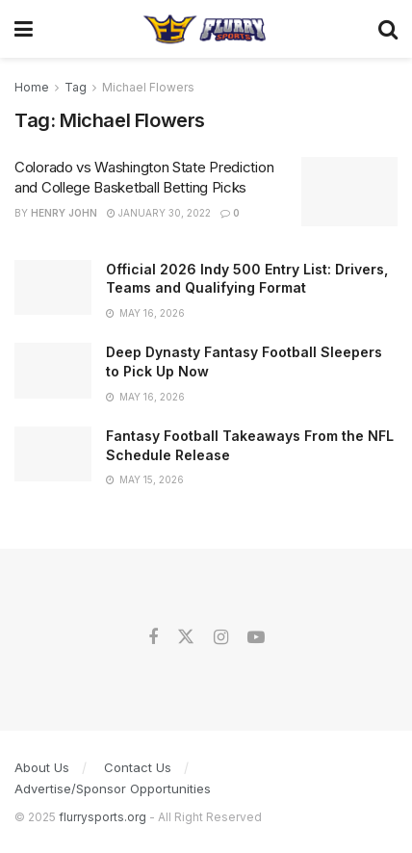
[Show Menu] (23, 29)
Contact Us (137, 767)
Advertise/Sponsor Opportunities (112, 788)
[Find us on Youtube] (256, 638)
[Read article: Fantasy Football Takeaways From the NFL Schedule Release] (52, 453)
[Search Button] (388, 29)
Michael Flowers (148, 87)
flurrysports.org (102, 817)
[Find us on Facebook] (153, 638)
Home (31, 87)
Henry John (64, 213)
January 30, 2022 (159, 213)
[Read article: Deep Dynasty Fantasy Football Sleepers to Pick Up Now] (52, 370)
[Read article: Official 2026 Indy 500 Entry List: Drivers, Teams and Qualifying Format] (52, 287)
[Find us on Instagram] (221, 638)
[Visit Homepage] (205, 29)
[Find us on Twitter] (185, 637)
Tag (75, 87)
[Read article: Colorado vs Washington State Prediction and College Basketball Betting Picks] (349, 191)
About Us (41, 767)
